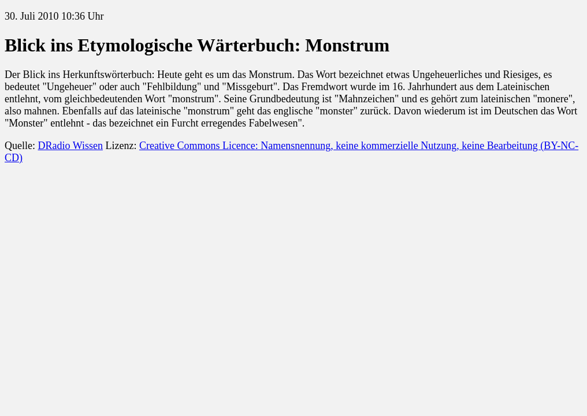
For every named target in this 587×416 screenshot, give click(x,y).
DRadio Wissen (70, 145)
